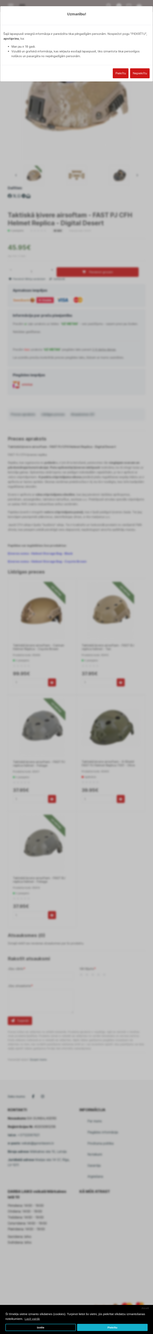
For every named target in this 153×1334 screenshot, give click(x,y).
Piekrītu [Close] (120, 73)
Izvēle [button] (40, 1327)
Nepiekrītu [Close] (140, 73)
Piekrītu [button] (112, 1327)
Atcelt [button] (145, 1308)
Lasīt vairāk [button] (32, 1318)
